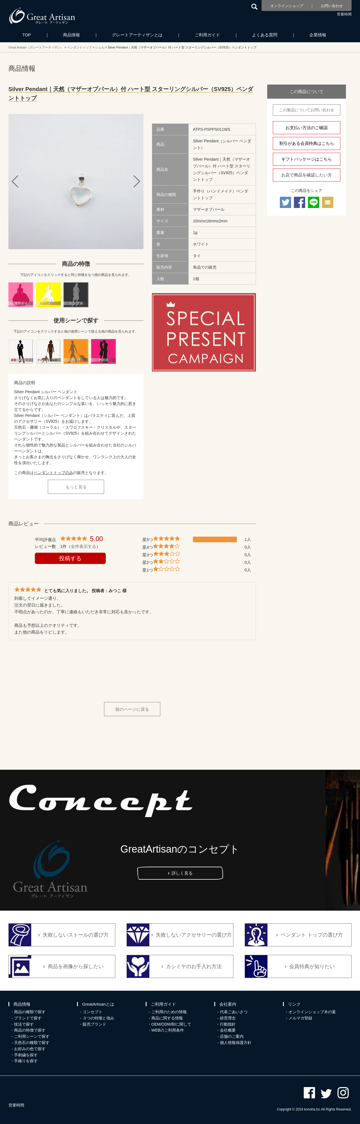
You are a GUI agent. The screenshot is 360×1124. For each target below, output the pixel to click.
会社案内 (227, 1004)
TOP (26, 34)
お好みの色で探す (30, 1048)
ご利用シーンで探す (32, 1036)
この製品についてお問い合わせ (306, 110)
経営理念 (228, 1018)
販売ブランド (94, 1024)
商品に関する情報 (167, 1018)
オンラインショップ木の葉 (312, 1012)
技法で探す (24, 1024)
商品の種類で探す (30, 1012)
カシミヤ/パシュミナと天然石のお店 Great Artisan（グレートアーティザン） (42, 15)
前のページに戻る (132, 709)
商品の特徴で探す (30, 1030)
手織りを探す (26, 1061)
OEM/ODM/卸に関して (171, 1024)
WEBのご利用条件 (167, 1030)
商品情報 (71, 34)
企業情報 (317, 34)
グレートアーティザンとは (137, 34)
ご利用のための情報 (169, 1012)
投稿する (70, 558)
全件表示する (83, 546)
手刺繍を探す (26, 1055)
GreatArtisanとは (98, 1004)
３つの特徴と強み (98, 1018)
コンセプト (92, 1012)
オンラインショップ (286, 6)
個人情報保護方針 (235, 1042)
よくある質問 (264, 34)
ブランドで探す (28, 1018)
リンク (294, 1004)
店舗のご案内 (232, 1036)
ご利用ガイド (207, 34)
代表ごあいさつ (234, 1012)
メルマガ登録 (300, 1018)
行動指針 (228, 1024)
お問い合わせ (332, 6)
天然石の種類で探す (32, 1042)
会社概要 (228, 1030)
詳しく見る (182, 873)
